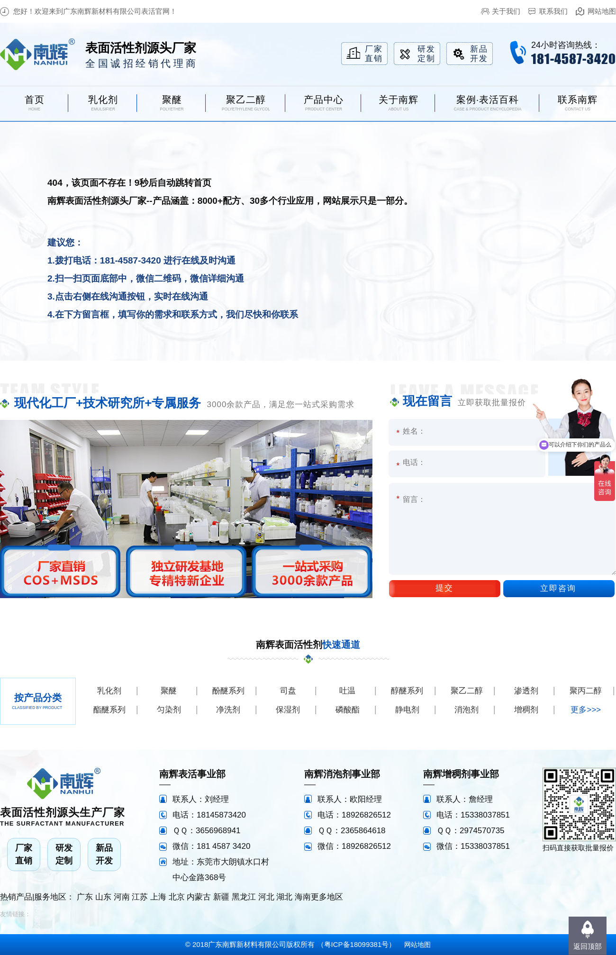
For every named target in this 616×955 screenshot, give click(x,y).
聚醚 (169, 690)
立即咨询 (558, 588)
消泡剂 (466, 709)
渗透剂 (526, 690)
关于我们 (506, 11)
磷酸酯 (347, 709)
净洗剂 (228, 709)
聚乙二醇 (467, 690)
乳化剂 (109, 690)
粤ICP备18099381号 (356, 944)
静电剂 (407, 709)
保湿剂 (288, 709)
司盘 (288, 690)
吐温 (347, 690)
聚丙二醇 (586, 690)
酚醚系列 (228, 690)
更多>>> (586, 709)
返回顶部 (587, 946)
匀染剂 (169, 709)
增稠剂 (526, 709)
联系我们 (553, 11)
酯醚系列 (109, 709)
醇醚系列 (407, 690)
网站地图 (602, 11)
